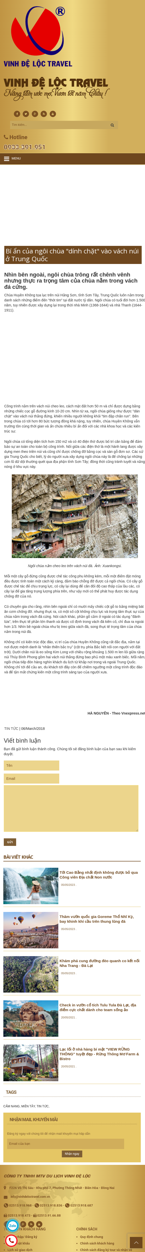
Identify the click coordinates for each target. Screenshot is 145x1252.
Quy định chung (91, 1237)
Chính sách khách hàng (97, 1243)
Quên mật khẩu (19, 1243)
